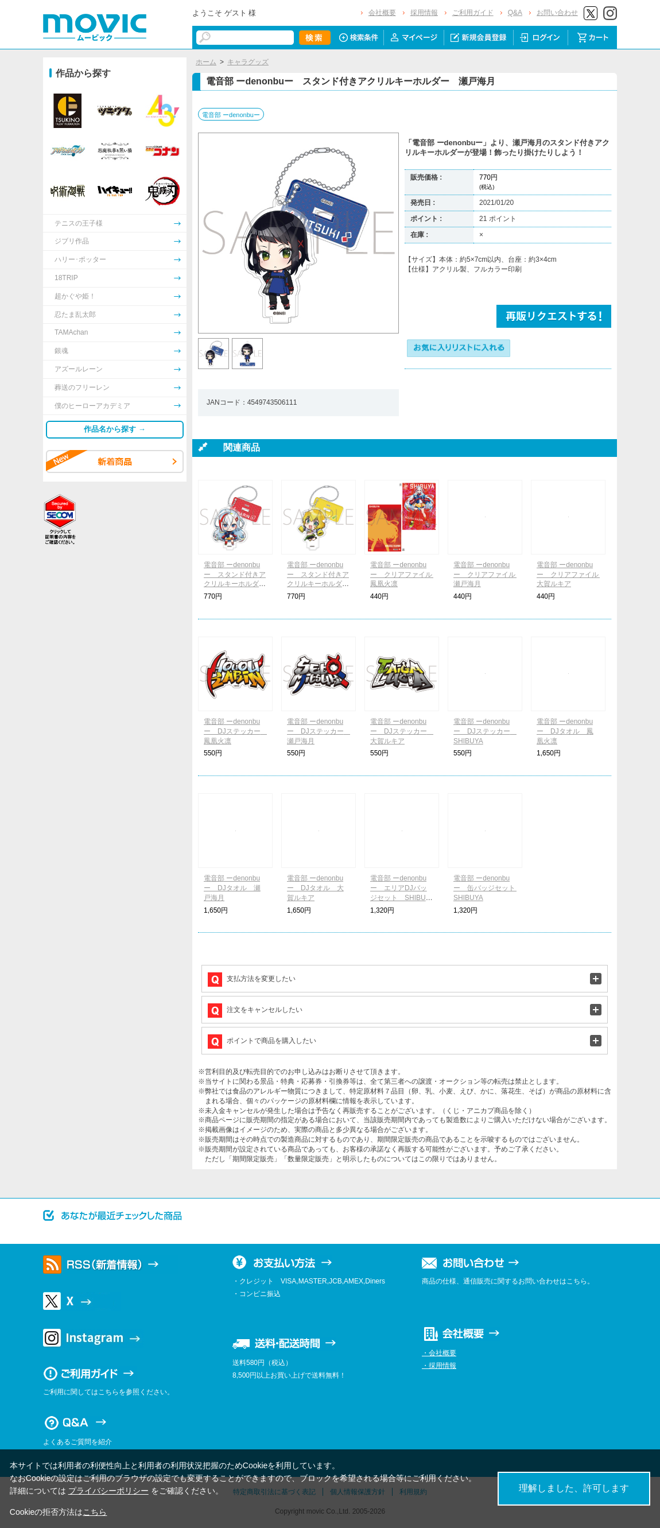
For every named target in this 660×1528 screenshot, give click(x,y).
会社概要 (382, 13)
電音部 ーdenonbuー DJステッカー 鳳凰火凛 (235, 731)
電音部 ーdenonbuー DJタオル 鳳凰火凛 (565, 731)
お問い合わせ (557, 13)
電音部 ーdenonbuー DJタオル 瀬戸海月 (232, 888)
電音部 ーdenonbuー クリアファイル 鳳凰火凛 (404, 574)
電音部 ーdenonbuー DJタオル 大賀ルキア (315, 888)
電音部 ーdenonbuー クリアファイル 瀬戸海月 (487, 574)
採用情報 (424, 13)
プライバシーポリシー (108, 1490)
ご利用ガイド (473, 13)
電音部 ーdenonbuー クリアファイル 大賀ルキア (571, 574)
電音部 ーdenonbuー (231, 114)
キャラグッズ (248, 62)
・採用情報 (439, 1366)
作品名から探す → (115, 429)
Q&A (515, 13)
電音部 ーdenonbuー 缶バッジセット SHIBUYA (487, 888)
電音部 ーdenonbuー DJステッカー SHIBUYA (485, 731)
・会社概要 (439, 1353)
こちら (95, 1512)
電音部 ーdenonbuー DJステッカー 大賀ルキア (402, 731)
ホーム (206, 62)
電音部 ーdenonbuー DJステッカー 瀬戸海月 (319, 731)
